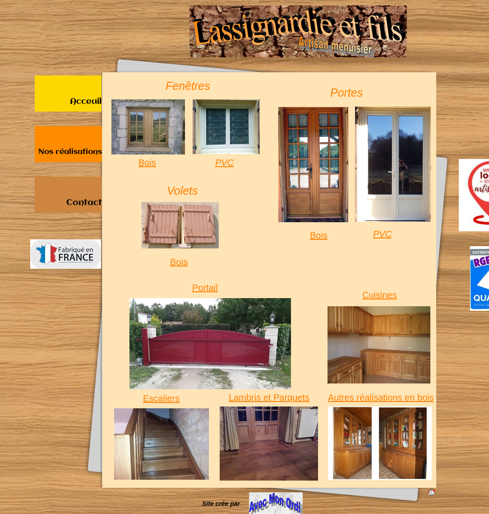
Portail (205, 288)
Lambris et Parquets (269, 397)
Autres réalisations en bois (381, 397)
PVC (224, 163)
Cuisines (379, 295)
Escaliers (161, 398)
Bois (147, 163)
